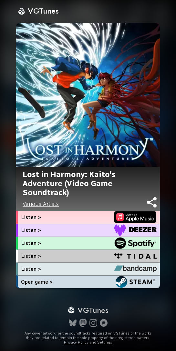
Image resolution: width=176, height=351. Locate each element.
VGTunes (38, 10)
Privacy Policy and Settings (88, 342)
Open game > (37, 282)
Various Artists (41, 203)
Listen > (31, 217)
